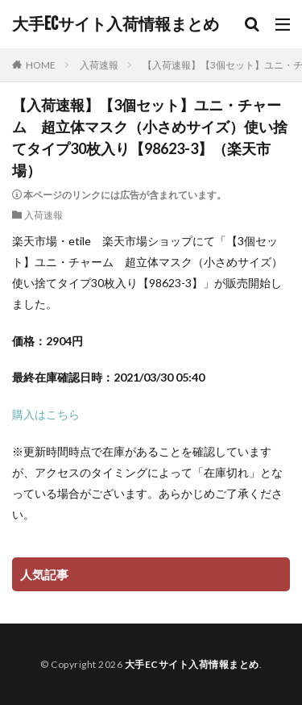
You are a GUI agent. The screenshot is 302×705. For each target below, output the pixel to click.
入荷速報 (99, 65)
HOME (41, 65)
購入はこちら (46, 414)
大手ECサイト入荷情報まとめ (115, 24)
